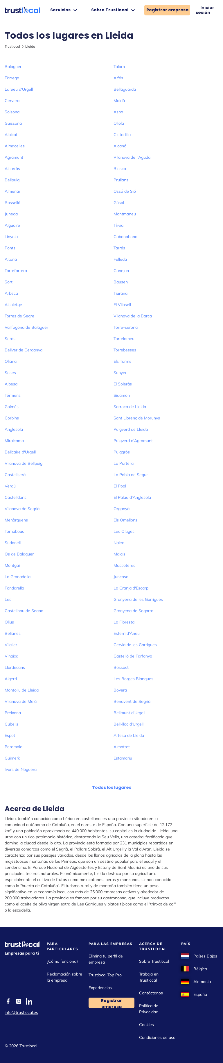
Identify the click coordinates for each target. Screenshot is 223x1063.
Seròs (10, 338)
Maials (119, 554)
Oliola (119, 123)
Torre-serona (126, 327)
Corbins (12, 418)
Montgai (12, 565)
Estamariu (123, 758)
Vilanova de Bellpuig (23, 463)
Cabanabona (125, 236)
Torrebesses (125, 350)
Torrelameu (124, 338)
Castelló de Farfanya (133, 656)
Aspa (118, 112)
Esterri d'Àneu (127, 633)
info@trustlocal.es (21, 1012)
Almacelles (15, 146)
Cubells (11, 724)
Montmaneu (125, 214)
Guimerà (12, 758)
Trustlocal (12, 46)
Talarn (119, 66)
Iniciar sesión (205, 10)
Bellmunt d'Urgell (129, 712)
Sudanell (13, 542)
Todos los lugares (111, 787)
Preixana (13, 712)
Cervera (12, 100)
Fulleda (120, 259)
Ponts (10, 248)
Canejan (121, 270)
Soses (10, 372)
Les (8, 599)
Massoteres (124, 565)
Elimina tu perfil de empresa (106, 959)
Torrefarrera (16, 270)
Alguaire (12, 225)
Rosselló (12, 202)
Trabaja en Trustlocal (149, 977)
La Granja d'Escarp (131, 588)
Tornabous (14, 531)
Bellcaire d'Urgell (20, 452)
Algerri (11, 678)
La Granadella (17, 576)
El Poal (120, 486)
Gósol (119, 202)
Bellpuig (12, 180)
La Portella (124, 463)
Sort (8, 282)
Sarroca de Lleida (130, 406)
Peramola (13, 746)
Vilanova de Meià (21, 701)
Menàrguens (16, 520)
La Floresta (124, 622)
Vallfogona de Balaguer (26, 327)
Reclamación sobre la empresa (64, 977)
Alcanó (120, 146)
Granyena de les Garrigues (138, 599)
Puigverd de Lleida (131, 429)
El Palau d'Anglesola (132, 497)
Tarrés (119, 248)
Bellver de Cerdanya (23, 350)
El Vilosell (122, 304)
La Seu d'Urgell (19, 89)
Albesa (11, 384)
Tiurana (120, 293)
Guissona (13, 123)
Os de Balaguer (19, 554)
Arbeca (11, 293)
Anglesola (14, 429)
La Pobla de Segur (131, 474)
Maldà (119, 100)
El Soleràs (123, 384)
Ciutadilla (122, 134)
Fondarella (14, 588)
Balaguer (13, 66)
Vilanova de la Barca (133, 316)
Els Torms (122, 361)
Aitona (11, 259)
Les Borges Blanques (133, 678)
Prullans (121, 180)
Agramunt (14, 157)
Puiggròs (122, 452)
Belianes (13, 633)
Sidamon (122, 395)
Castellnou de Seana (24, 610)
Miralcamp (14, 440)
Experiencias (100, 987)
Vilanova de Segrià (22, 508)
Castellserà (15, 474)
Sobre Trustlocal (113, 10)
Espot (10, 735)
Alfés (118, 78)
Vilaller (11, 644)
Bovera (120, 690)
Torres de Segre (19, 316)
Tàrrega (12, 78)
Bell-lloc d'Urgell (128, 724)
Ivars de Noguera (21, 769)
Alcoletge (13, 304)
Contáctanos (151, 993)
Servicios (64, 10)
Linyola (11, 236)
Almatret (122, 746)
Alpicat (11, 134)
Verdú (10, 486)
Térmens (13, 395)
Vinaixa (11, 656)
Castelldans (15, 497)
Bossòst (121, 667)
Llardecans (15, 667)
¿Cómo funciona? (62, 961)
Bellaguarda (125, 89)
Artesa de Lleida (129, 735)
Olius (9, 622)
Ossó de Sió (125, 191)
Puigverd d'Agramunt (133, 440)
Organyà (122, 508)
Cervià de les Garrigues (135, 644)
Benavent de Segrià (132, 701)
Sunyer (120, 372)
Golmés (12, 406)
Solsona (12, 112)
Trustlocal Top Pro (105, 975)
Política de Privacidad (148, 1008)
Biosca (120, 168)
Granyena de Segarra (133, 610)
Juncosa (121, 576)
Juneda (11, 214)
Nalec (119, 542)
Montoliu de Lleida (22, 690)
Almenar (12, 191)
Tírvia (118, 225)
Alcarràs (12, 168)
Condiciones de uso (157, 1037)
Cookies (146, 1024)
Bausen (121, 282)
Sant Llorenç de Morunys (137, 418)
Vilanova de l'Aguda (132, 157)
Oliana (11, 361)
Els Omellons (125, 520)
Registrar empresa (167, 10)
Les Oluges (124, 531)
